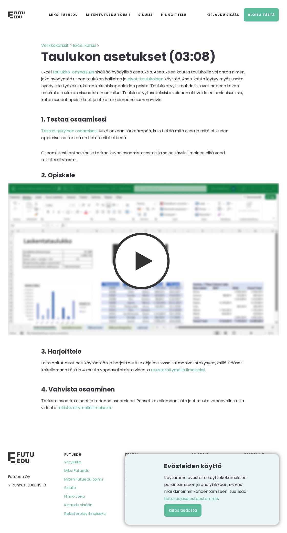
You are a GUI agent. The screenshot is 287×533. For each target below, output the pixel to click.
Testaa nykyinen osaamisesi (69, 131)
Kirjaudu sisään (223, 15)
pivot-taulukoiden (145, 79)
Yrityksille (72, 462)
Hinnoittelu (173, 15)
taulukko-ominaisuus (73, 72)
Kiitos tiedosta (183, 510)
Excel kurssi (84, 45)
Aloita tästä (261, 15)
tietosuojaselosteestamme (191, 499)
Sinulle (145, 15)
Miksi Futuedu (63, 15)
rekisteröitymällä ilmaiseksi (178, 370)
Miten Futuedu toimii (108, 15)
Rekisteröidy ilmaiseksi (85, 513)
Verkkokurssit (55, 45)
